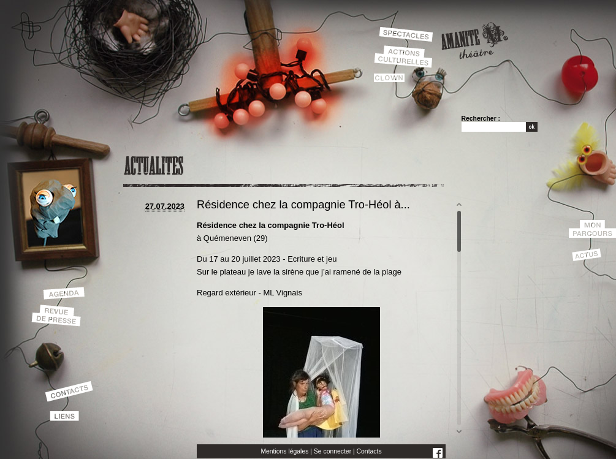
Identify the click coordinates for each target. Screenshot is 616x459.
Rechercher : (481, 118)
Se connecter (332, 451)
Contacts (369, 451)
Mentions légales (284, 451)
